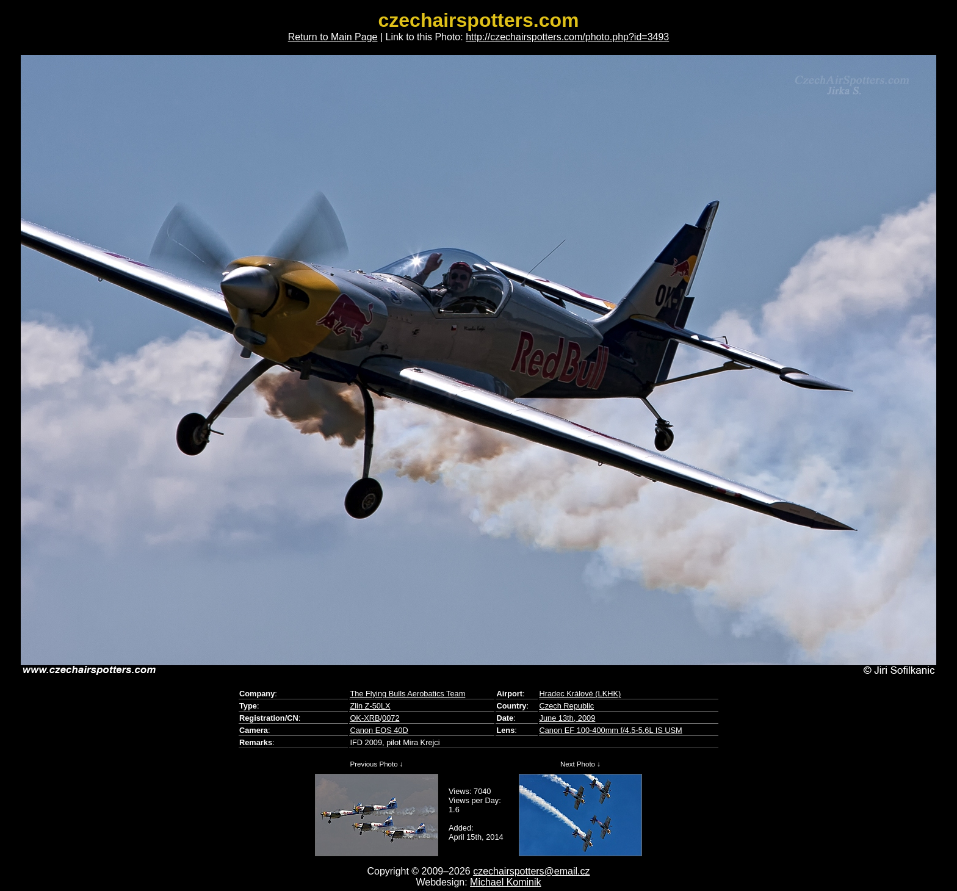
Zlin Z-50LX (370, 705)
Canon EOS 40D (379, 730)
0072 (390, 718)
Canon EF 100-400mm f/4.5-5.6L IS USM (611, 730)
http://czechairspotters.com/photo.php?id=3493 (567, 37)
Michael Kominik (505, 882)
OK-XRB (365, 718)
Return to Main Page (333, 37)
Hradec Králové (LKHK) (580, 693)
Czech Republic (567, 705)
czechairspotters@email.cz (531, 871)
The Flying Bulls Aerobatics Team (407, 693)
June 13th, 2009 (568, 718)
